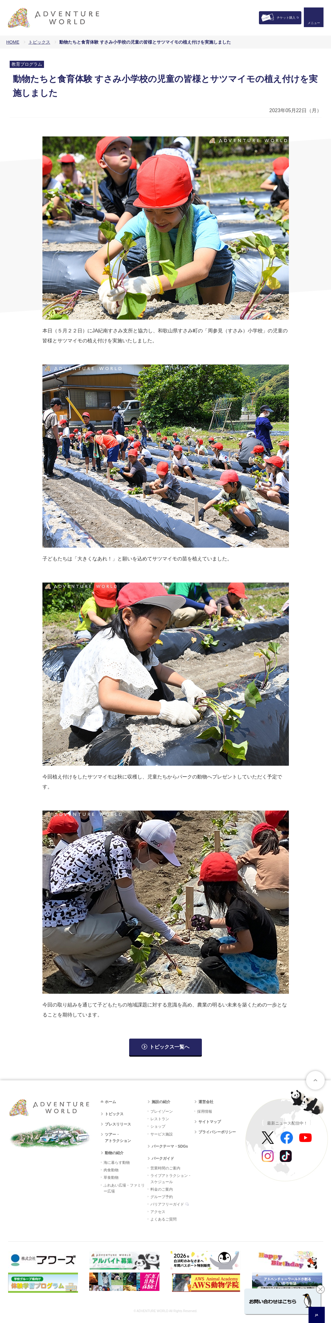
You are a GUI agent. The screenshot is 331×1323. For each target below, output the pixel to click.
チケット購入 (286, 17)
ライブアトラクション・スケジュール (171, 1178)
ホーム (110, 1102)
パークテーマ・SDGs (170, 1146)
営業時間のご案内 (165, 1168)
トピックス (39, 42)
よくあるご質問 (163, 1219)
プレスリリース (118, 1124)
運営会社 (205, 1102)
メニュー (313, 23)
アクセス (157, 1212)
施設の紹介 (161, 1102)
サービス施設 (161, 1134)
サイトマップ (209, 1122)
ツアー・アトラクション (118, 1137)
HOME (12, 42)
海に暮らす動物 (117, 1162)
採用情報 (204, 1111)
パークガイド (163, 1158)
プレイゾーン (161, 1111)
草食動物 (111, 1177)
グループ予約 (161, 1197)
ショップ (157, 1126)
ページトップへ (315, 1080)
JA (316, 1315)
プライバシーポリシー (217, 1132)
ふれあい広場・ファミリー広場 (124, 1188)
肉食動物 (111, 1170)
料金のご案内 (161, 1189)
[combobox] (317, 1315)
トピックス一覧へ (169, 1046)
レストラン (159, 1119)
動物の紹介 (114, 1153)
